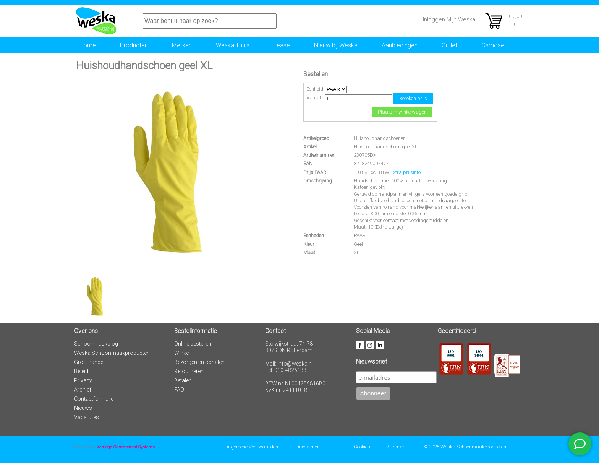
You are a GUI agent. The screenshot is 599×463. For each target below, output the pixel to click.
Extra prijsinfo (405, 172)
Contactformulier (94, 399)
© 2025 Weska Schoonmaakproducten (464, 447)
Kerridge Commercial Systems (126, 447)
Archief (82, 390)
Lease (282, 45)
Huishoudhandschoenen (380, 138)
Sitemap (396, 447)
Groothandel (89, 362)
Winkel (182, 353)
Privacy (83, 380)
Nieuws (83, 408)
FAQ (179, 390)
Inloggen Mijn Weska (449, 19)
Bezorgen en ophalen (199, 362)
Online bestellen (192, 344)
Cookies (362, 447)
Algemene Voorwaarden (252, 447)
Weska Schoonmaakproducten (112, 353)
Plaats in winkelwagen (402, 112)
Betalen (183, 380)
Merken (182, 45)
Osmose (492, 45)
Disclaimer (307, 447)
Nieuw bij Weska (336, 45)
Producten (134, 45)
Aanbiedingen (400, 45)
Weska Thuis (232, 45)
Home (87, 45)
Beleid (81, 371)
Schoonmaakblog (96, 344)
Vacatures (86, 417)
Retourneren (189, 371)
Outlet (449, 45)
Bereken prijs (413, 98)
